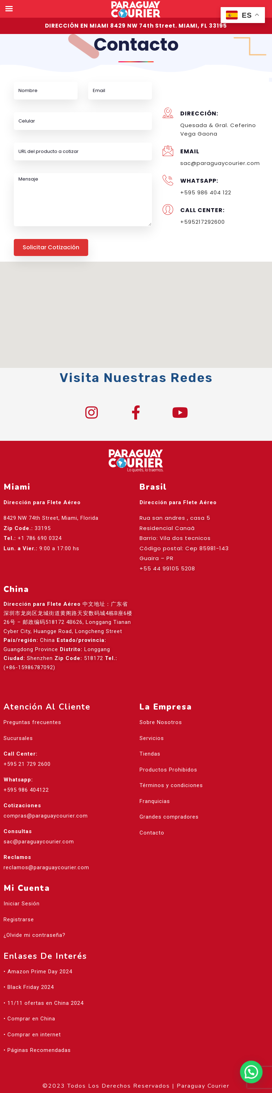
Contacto (152, 833)
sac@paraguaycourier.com (39, 841)
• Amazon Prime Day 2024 (38, 971)
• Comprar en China (29, 1019)
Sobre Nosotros (161, 722)
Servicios (152, 738)
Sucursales (18, 738)
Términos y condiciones (171, 785)
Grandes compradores (169, 817)
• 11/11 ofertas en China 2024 (44, 1003)
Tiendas (150, 754)
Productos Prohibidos (168, 770)
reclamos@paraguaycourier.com (46, 867)
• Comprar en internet (32, 1034)
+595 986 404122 (26, 790)
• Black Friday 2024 (29, 987)
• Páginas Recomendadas (37, 1050)
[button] (136, 308)
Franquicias (155, 801)
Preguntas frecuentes (32, 722)
